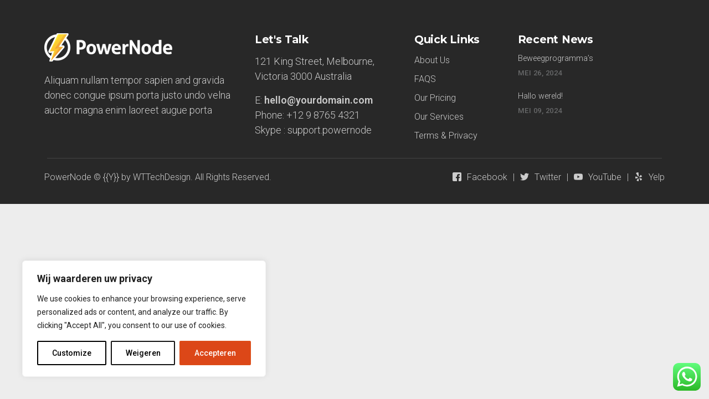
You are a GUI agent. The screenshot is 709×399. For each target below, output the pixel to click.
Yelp (657, 177)
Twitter (548, 177)
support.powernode (329, 130)
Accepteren (215, 353)
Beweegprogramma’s (555, 58)
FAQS (425, 79)
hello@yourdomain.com (318, 100)
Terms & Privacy (445, 135)
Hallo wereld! (540, 96)
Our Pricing (435, 98)
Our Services (439, 116)
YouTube (604, 177)
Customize (71, 353)
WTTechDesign (162, 177)
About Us (432, 60)
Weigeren (143, 353)
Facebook (487, 177)
